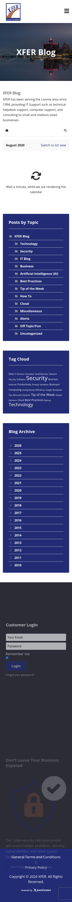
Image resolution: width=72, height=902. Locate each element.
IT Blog (25, 259)
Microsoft (17, 395)
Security (26, 251)
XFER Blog (21, 236)
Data (11, 374)
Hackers (26, 395)
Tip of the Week (32, 289)
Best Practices (31, 281)
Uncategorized (31, 333)
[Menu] (66, 11)
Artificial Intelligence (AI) (39, 274)
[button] (65, 130)
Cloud (24, 303)
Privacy (35, 384)
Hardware (44, 384)
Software (21, 379)
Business (27, 266)
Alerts (24, 318)
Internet (13, 384)
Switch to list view (53, 145)
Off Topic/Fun (30, 326)
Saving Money (28, 390)
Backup (47, 400)
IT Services (19, 374)
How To (25, 296)
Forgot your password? (20, 700)
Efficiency (40, 389)
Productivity (24, 384)
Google (49, 390)
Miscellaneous (31, 311)
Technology (29, 244)
